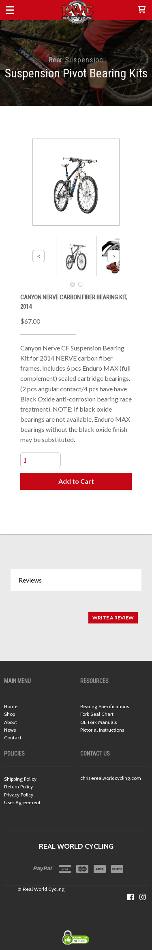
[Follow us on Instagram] (142, 897)
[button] (142, 10)
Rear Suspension (76, 60)
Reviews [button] (30, 580)
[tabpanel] (76, 613)
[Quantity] (40, 460)
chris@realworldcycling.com (110, 778)
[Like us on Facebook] (130, 897)
